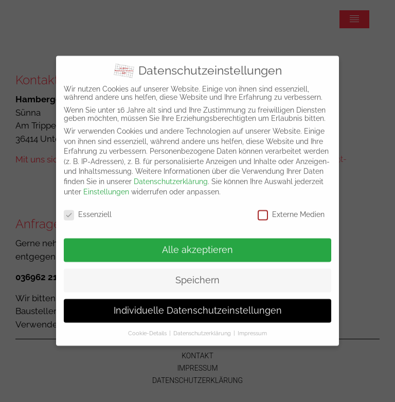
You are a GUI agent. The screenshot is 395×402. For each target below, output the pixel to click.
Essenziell (88, 208)
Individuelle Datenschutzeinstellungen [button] (198, 303)
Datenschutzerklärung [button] (202, 326)
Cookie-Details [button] (147, 326)
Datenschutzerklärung (171, 174)
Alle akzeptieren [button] (197, 242)
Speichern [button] (197, 273)
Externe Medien (291, 208)
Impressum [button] (252, 326)
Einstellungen (106, 184)
